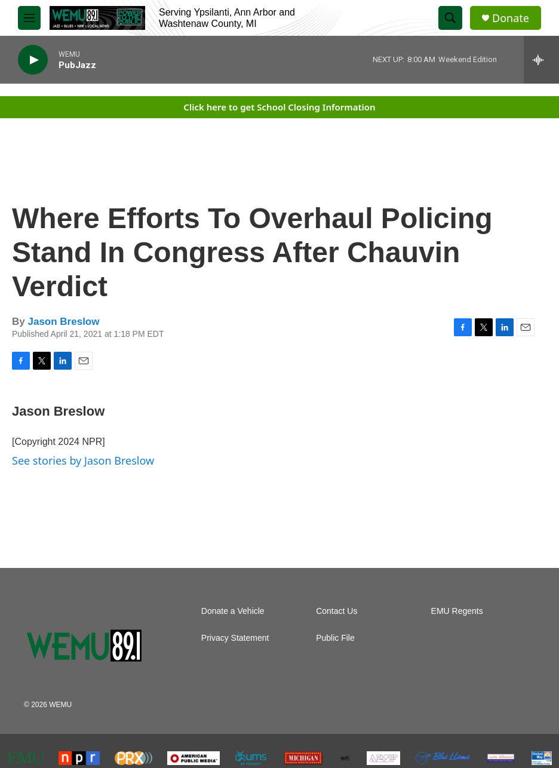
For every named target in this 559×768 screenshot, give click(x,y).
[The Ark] (345, 758)
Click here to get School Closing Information (279, 107)
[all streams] (541, 60)
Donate (510, 18)
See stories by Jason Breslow (83, 460)
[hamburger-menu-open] (29, 18)
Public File (335, 638)
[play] (32, 60)
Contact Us (336, 611)
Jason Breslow (63, 321)
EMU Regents (457, 611)
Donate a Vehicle (233, 611)
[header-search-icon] (450, 18)
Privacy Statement (235, 638)
